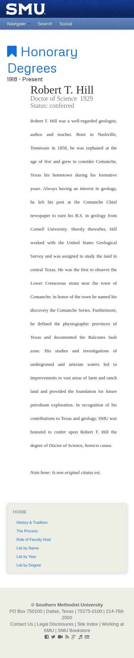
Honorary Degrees (42, 59)
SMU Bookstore (74, 630)
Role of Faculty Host (33, 539)
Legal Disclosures (55, 624)
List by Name (27, 548)
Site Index (87, 624)
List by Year (26, 556)
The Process (27, 531)
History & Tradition (32, 522)
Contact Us (21, 624)
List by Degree (28, 565)
